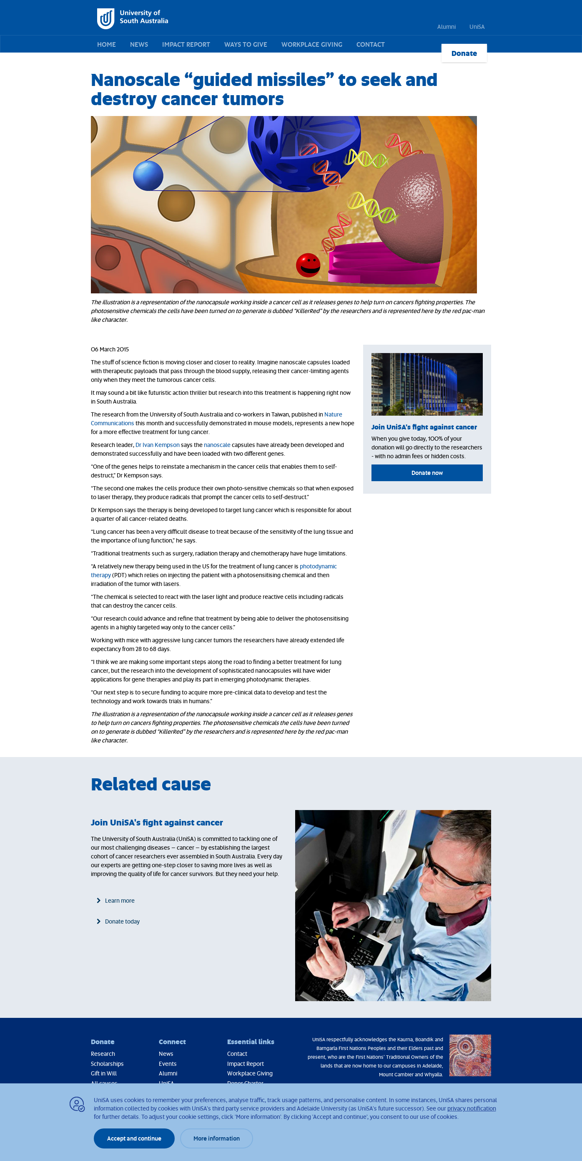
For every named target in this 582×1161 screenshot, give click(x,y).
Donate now (427, 473)
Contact (370, 44)
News (139, 44)
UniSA (477, 26)
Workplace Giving (311, 44)
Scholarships (107, 1064)
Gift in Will (104, 1073)
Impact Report (186, 44)
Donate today (122, 921)
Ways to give (245, 44)
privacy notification (471, 1108)
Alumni (446, 26)
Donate (464, 53)
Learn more (120, 900)
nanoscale (217, 445)
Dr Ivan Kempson (157, 445)
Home (106, 44)
